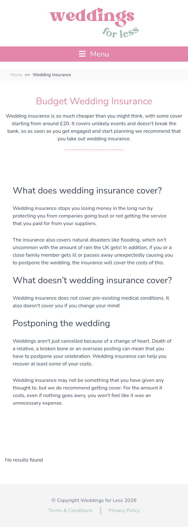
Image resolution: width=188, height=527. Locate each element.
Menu (94, 54)
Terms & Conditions (70, 510)
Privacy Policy (124, 510)
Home (16, 75)
